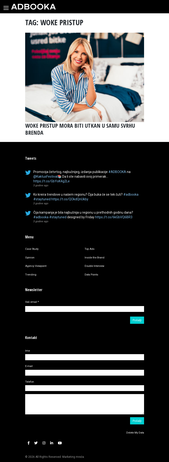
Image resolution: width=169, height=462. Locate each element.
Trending (30, 274)
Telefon (29, 381)
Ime (27, 350)
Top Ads (89, 248)
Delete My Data (135, 432)
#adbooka (130, 194)
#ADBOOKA (117, 172)
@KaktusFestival (45, 176)
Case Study (31, 248)
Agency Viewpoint (35, 266)
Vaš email (32, 301)
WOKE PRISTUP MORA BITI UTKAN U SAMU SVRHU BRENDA (80, 129)
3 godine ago (40, 185)
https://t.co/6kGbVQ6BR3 (113, 217)
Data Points (91, 274)
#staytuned (42, 199)
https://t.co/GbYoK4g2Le (51, 181)
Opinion (29, 257)
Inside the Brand (94, 257)
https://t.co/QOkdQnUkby (69, 199)
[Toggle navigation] (6, 8)
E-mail (29, 366)
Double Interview (94, 266)
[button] (28, 443)
